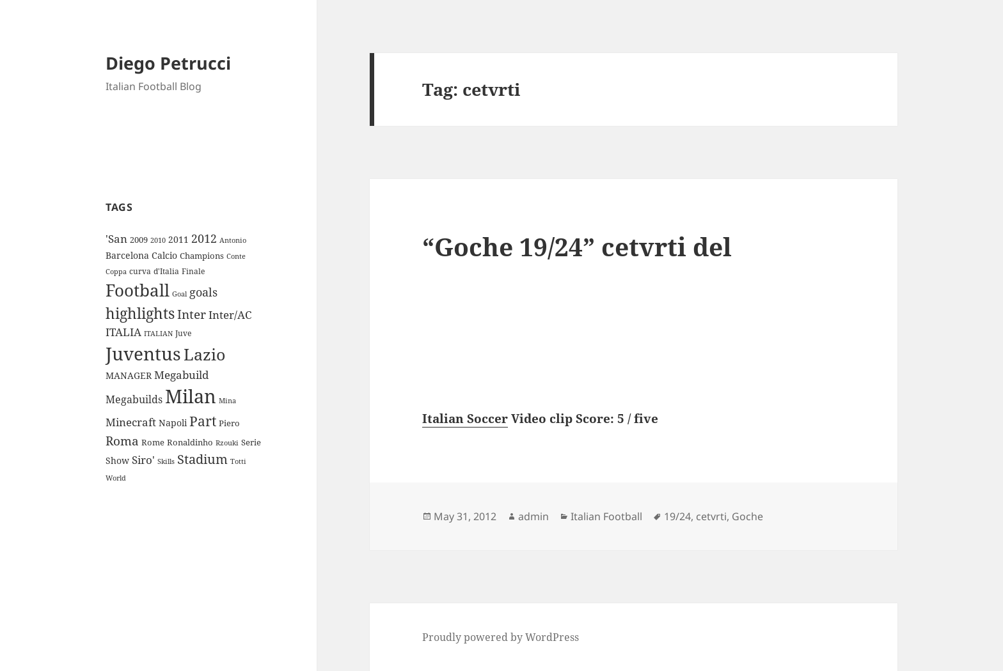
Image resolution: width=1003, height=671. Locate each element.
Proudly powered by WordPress (500, 637)
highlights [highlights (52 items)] (140, 313)
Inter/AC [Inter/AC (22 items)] (230, 314)
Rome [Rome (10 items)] (152, 442)
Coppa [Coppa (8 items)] (116, 271)
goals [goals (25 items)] (203, 292)
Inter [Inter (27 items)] (191, 314)
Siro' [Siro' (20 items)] (143, 459)
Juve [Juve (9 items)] (183, 333)
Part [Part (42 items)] (202, 421)
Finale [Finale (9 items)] (193, 271)
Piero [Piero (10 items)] (229, 423)
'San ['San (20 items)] (116, 238)
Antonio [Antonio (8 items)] (232, 240)
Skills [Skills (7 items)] (166, 461)
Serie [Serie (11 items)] (251, 442)
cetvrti (711, 516)
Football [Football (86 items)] (138, 290)
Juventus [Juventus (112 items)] (143, 354)
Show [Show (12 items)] (117, 460)
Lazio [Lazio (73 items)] (204, 354)
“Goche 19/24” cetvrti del (577, 246)
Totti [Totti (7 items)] (238, 461)
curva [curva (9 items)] (140, 271)
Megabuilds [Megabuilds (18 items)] (134, 399)
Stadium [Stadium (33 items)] (202, 459)
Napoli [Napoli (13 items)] (173, 423)
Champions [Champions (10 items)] (202, 255)
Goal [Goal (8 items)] (179, 293)
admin (533, 516)
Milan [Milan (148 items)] (190, 396)
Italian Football (606, 516)
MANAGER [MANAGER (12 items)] (129, 375)
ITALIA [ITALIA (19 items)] (123, 332)
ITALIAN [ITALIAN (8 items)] (158, 333)
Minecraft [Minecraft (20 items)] (131, 422)
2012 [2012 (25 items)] (204, 238)
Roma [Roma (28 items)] (122, 441)
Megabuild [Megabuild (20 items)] (181, 374)
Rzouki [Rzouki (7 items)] (227, 442)
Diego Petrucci (168, 63)
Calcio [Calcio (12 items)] (164, 255)
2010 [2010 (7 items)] (158, 240)
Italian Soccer (465, 418)
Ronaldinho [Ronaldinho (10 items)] (190, 442)
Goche (747, 516)
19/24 (677, 516)
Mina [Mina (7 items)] (227, 400)
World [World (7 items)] (116, 478)
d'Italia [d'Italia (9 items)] (166, 271)
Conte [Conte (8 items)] (236, 256)
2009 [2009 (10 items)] (139, 239)
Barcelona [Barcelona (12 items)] (127, 255)
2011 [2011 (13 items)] (178, 239)
